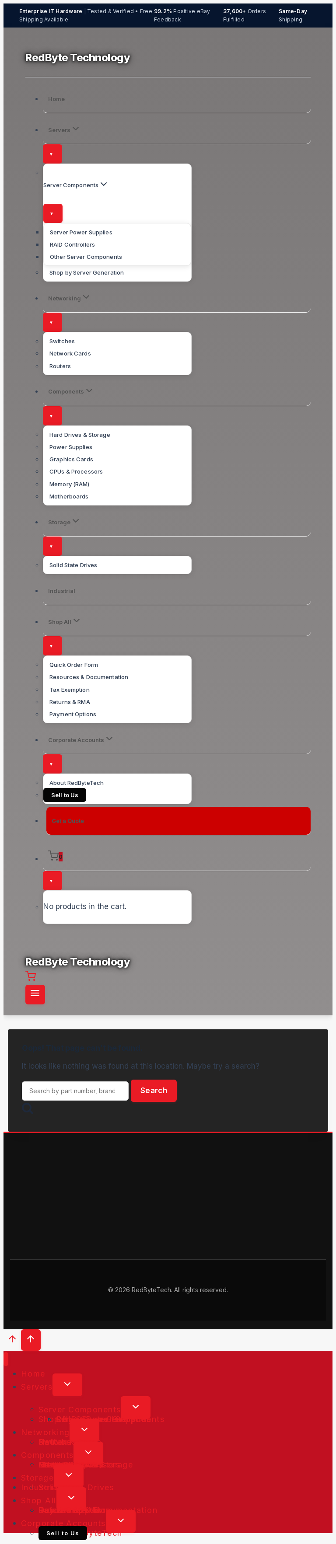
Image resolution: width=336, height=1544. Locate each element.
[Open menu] (35, 994)
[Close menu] (6, 1359)
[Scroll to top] (12, 1341)
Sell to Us (64, 794)
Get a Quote (68, 820)
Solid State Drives (73, 564)
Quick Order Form (73, 664)
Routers (60, 365)
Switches (62, 341)
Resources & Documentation (88, 676)
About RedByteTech (76, 782)
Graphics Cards (71, 459)
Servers (36, 1386)
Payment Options (72, 714)
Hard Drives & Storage (79, 434)
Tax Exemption (69, 689)
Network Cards (70, 353)
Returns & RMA (69, 701)
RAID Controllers (72, 244)
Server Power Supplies (81, 232)
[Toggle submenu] (52, 154)
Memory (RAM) (69, 484)
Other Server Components (86, 256)
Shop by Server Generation (86, 272)
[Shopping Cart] (177, 857)
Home (56, 98)
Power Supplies (70, 446)
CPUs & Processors (76, 471)
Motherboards (69, 496)
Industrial (61, 590)
